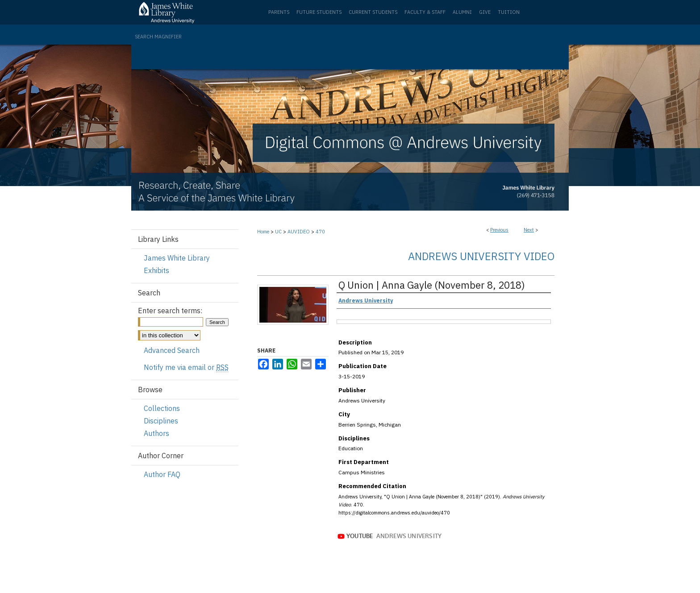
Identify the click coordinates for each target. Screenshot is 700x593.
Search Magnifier (158, 36)
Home (263, 231)
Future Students (319, 12)
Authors (156, 433)
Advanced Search (172, 350)
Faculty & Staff (425, 12)
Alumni (462, 12)
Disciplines (161, 420)
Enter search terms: (170, 310)
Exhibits (156, 270)
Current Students (373, 12)
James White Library (177, 257)
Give (485, 12)
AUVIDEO (299, 231)
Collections (162, 408)
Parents (278, 12)
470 (320, 231)
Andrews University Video (481, 256)
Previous (499, 230)
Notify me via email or (186, 367)
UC (278, 231)
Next (529, 230)
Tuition (509, 12)
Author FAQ (162, 474)
